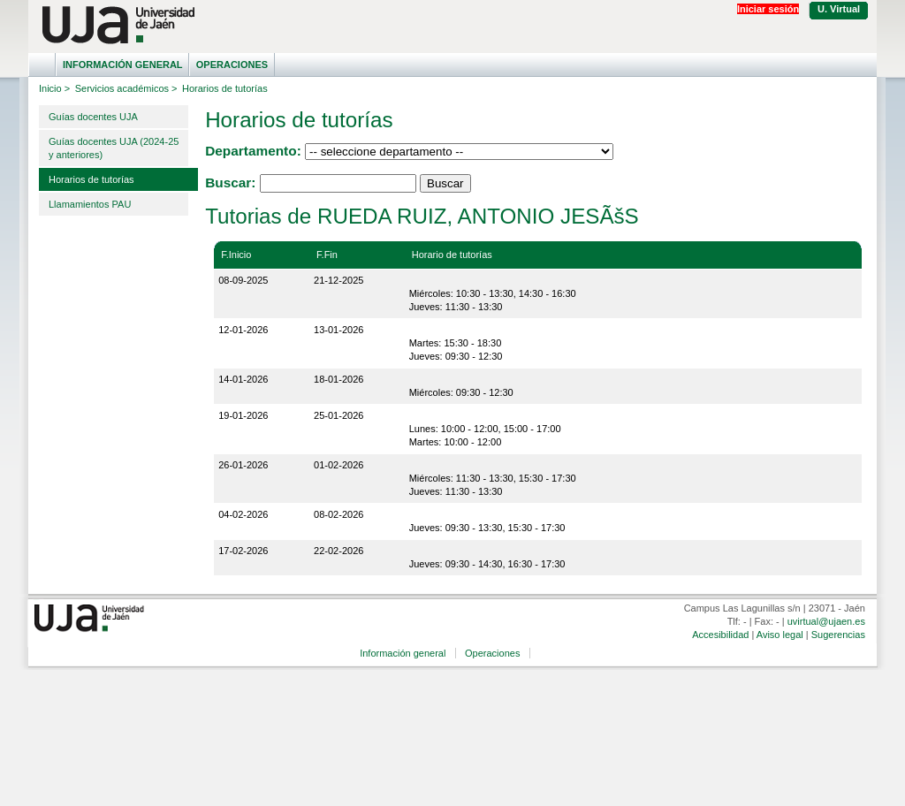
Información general (123, 64)
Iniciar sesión (768, 9)
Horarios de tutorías (91, 179)
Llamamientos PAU (90, 204)
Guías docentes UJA (93, 116)
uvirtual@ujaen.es (826, 621)
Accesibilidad (720, 634)
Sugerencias (838, 634)
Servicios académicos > (126, 88)
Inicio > (54, 88)
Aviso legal (780, 634)
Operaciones (232, 64)
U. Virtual (839, 9)
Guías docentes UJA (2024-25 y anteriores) (114, 148)
